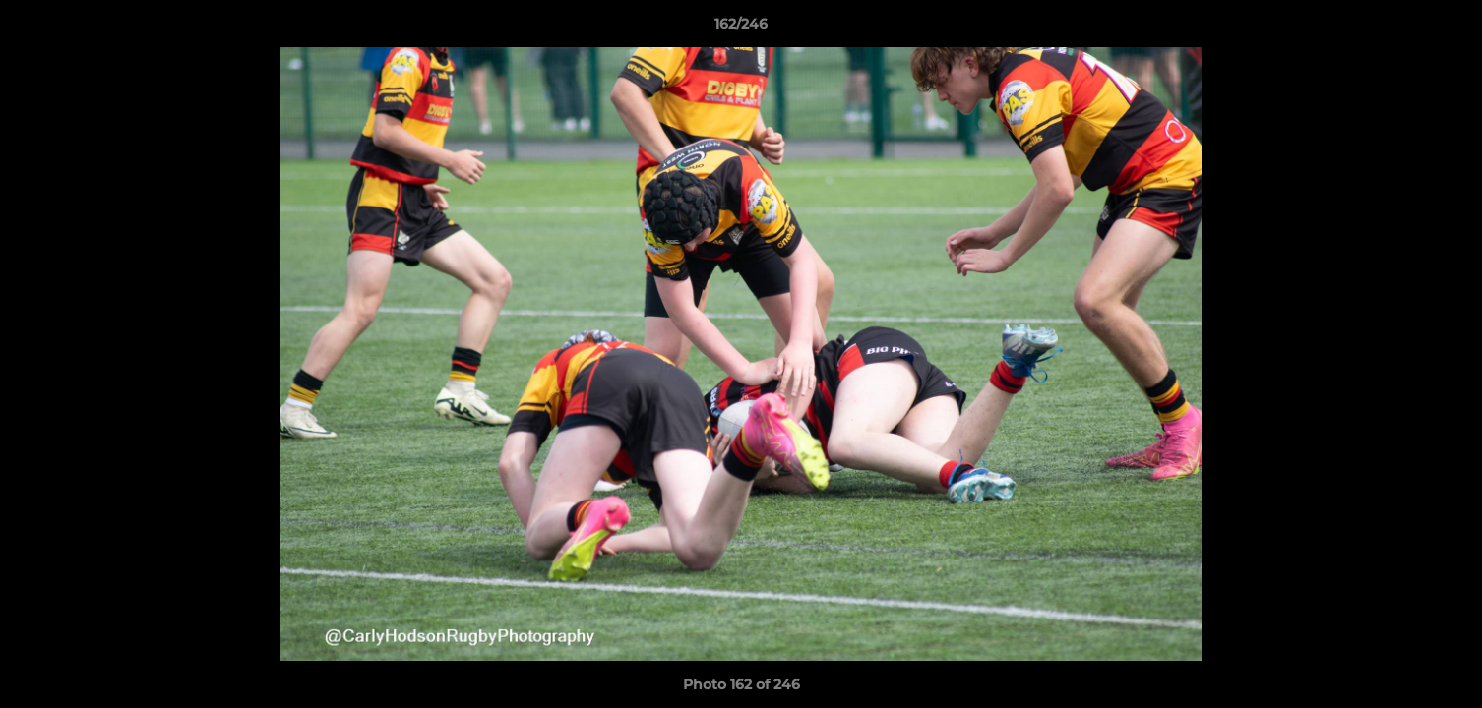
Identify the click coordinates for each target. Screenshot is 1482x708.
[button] (1446, 28)
